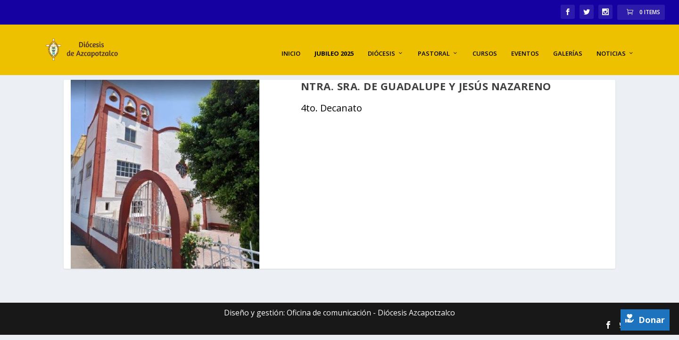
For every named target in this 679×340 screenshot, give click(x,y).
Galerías (567, 45)
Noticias (611, 45)
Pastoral (434, 45)
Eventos (525, 45)
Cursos (484, 45)
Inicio (291, 45)
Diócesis (381, 45)
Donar (645, 319)
